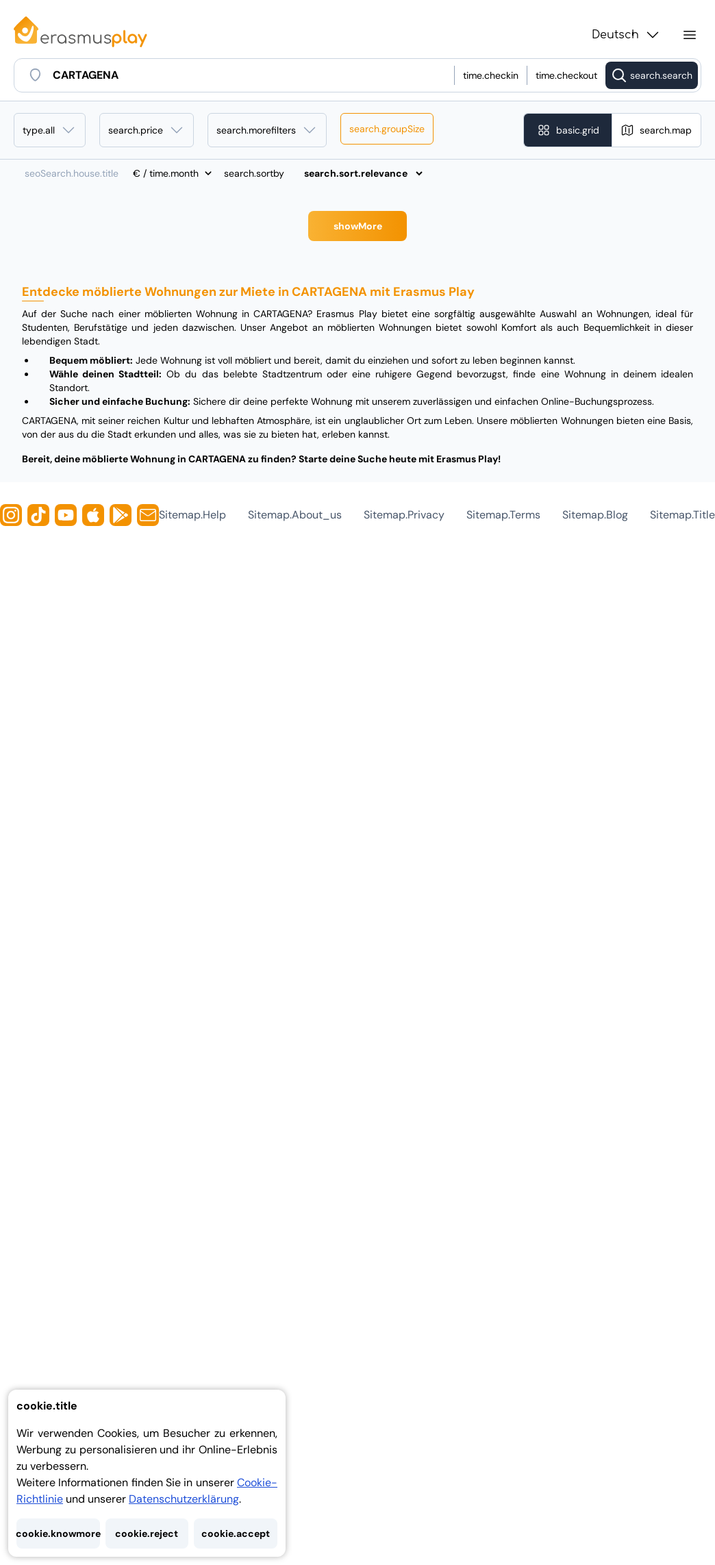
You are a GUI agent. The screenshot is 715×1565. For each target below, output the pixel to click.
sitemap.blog (595, 515)
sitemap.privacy (404, 515)
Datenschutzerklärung (184, 1499)
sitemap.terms (503, 515)
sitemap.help (192, 515)
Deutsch (626, 35)
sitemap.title (682, 515)
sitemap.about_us (295, 515)
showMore (358, 226)
